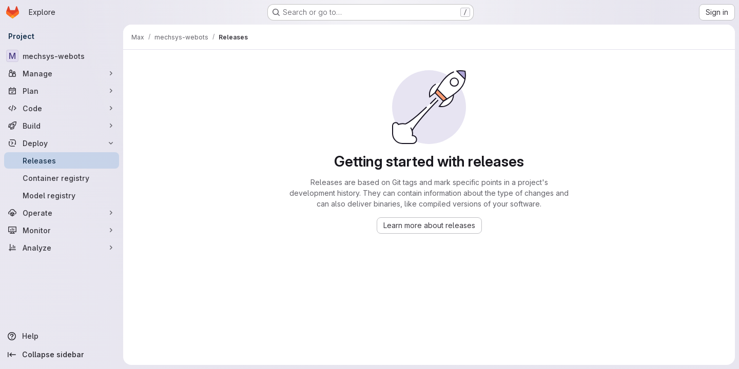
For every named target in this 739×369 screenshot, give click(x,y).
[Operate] (61, 212)
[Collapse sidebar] (61, 354)
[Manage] (61, 73)
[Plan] (61, 91)
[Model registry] (61, 195)
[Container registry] (61, 178)
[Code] (61, 108)
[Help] (61, 336)
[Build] (61, 125)
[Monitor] (61, 230)
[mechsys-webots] (61, 56)
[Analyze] (61, 247)
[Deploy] (61, 143)
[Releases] (61, 160)
